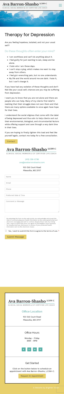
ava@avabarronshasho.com (32, 162)
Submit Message (15, 237)
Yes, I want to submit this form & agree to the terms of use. (33, 231)
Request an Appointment (32, 376)
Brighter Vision (52, 388)
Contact (11, 141)
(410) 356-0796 (32, 159)
